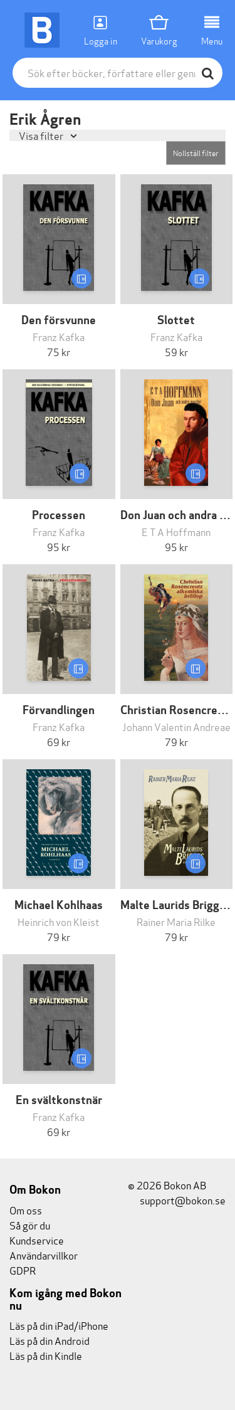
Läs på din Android (49, 1340)
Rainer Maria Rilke (176, 921)
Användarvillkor (43, 1255)
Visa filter (42, 135)
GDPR (22, 1270)
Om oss (25, 1209)
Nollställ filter (196, 152)
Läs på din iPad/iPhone (58, 1325)
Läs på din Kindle (45, 1355)
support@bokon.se (177, 1199)
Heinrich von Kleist (59, 921)
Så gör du (29, 1225)
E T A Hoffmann (176, 531)
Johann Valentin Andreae (176, 726)
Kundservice (36, 1240)
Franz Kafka (59, 336)
